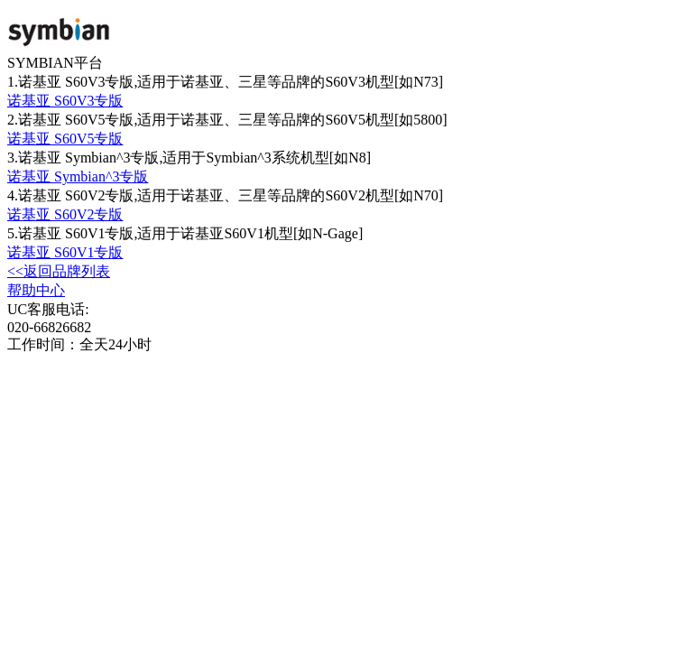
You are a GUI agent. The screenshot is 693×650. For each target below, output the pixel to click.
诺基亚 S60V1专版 (65, 252)
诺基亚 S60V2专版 (65, 214)
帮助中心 (36, 290)
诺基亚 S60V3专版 (65, 100)
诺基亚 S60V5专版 (65, 138)
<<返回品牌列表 (58, 271)
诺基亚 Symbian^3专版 (77, 176)
